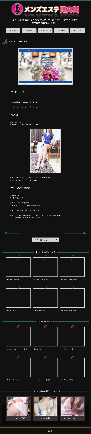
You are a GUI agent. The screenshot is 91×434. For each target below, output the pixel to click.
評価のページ (34, 210)
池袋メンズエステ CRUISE (13, 233)
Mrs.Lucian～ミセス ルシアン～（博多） (75, 233)
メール (49, 217)
